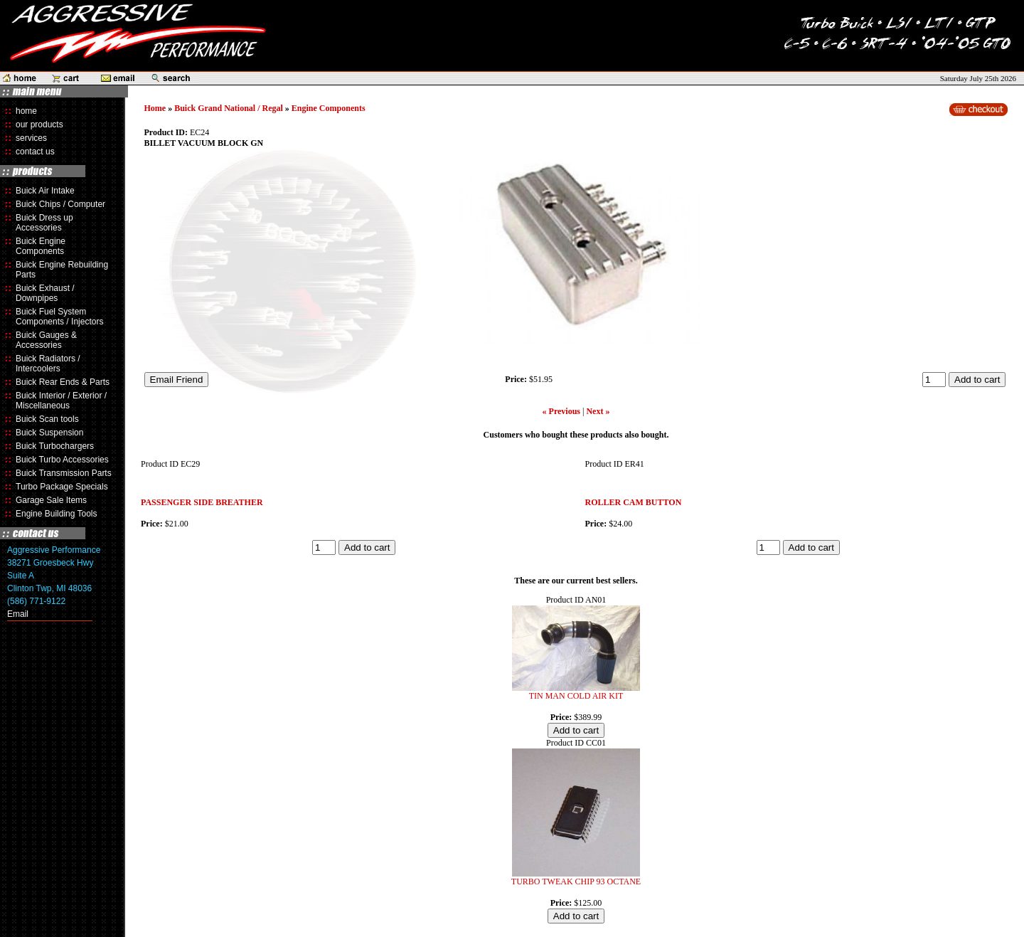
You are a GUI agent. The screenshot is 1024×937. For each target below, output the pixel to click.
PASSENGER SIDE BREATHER (202, 502)
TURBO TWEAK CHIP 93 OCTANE (576, 881)
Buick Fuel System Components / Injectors (59, 317)
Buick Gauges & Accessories (46, 340)
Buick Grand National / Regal (228, 108)
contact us (35, 152)
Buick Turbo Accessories (62, 460)
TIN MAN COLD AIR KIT (576, 696)
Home (155, 108)
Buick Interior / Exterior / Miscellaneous (61, 401)
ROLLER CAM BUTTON (633, 502)
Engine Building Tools (56, 514)
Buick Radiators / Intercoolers (48, 364)
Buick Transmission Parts (64, 473)
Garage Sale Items (51, 500)
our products (39, 124)
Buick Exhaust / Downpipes (45, 293)
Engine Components (329, 108)
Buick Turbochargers (55, 446)
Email (17, 614)
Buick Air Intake (45, 191)
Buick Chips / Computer (60, 204)
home (26, 111)
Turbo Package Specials (62, 487)
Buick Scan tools (47, 419)
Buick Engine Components (40, 246)
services (31, 138)
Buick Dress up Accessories (44, 223)
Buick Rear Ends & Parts (63, 382)
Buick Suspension (49, 433)
